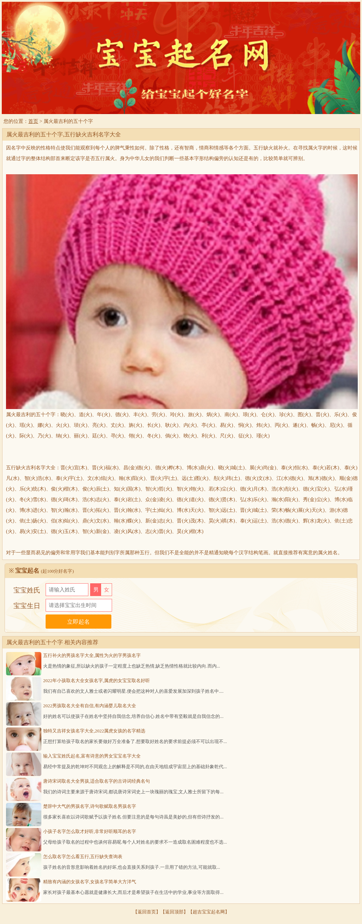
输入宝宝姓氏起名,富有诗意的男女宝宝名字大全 (92, 756)
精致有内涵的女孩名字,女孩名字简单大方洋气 (89, 881)
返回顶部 (174, 911)
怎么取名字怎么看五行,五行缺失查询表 (82, 856)
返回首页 (147, 911)
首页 (33, 121)
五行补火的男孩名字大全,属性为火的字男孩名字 (92, 655)
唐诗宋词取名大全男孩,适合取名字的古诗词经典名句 (96, 781)
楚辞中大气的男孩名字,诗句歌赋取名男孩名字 (89, 806)
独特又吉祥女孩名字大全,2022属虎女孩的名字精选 (94, 730)
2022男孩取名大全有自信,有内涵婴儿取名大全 (89, 705)
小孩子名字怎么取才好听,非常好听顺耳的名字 (89, 831)
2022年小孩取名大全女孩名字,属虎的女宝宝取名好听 (96, 680)
